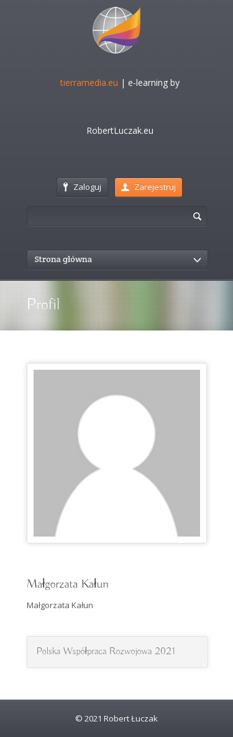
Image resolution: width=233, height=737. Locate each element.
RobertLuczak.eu (119, 130)
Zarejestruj (148, 186)
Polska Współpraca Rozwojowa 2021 (106, 651)
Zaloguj (82, 186)
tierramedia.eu (89, 82)
